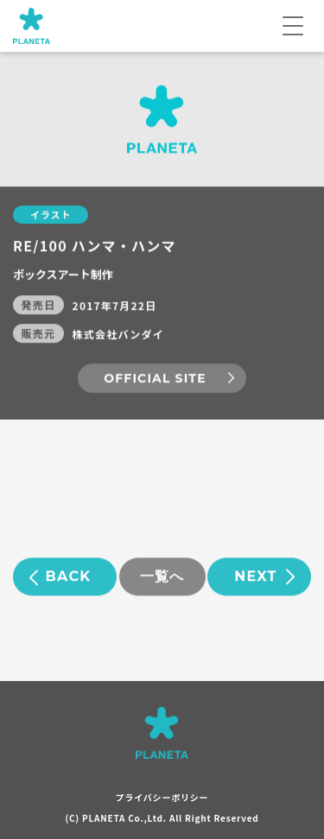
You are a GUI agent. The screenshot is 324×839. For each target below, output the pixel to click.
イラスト (50, 215)
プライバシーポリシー (162, 797)
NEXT (255, 577)
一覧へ (162, 577)
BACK (69, 577)
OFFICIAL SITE (155, 379)
